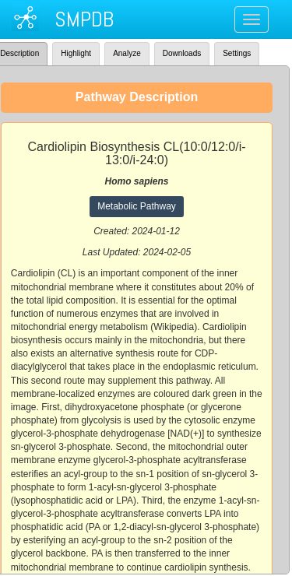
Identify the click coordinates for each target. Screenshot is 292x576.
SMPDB (84, 19)
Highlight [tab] (76, 53)
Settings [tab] (237, 53)
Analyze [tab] (127, 53)
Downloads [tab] (182, 53)
